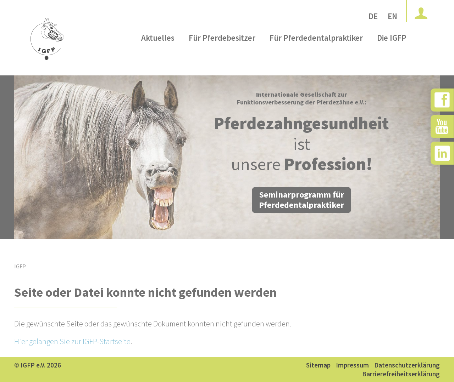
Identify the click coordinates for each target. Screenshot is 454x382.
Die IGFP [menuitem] (391, 54)
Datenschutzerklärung (407, 365)
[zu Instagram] (442, 153)
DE (373, 16)
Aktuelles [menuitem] (158, 54)
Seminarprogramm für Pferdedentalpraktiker (301, 199)
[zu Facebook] (442, 100)
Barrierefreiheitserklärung (401, 374)
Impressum (352, 365)
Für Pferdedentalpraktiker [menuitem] (316, 54)
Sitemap (318, 365)
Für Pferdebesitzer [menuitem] (222, 54)
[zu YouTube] (442, 126)
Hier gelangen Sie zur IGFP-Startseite (72, 341)
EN (392, 16)
